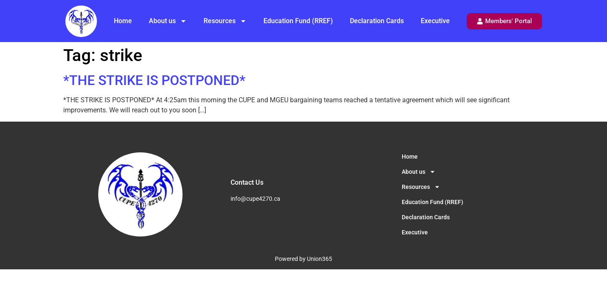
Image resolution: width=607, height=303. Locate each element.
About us (168, 21)
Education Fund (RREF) (298, 21)
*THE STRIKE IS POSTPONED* (154, 80)
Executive (435, 21)
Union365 (319, 258)
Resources (225, 21)
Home (123, 21)
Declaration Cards (377, 21)
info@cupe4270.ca (255, 198)
